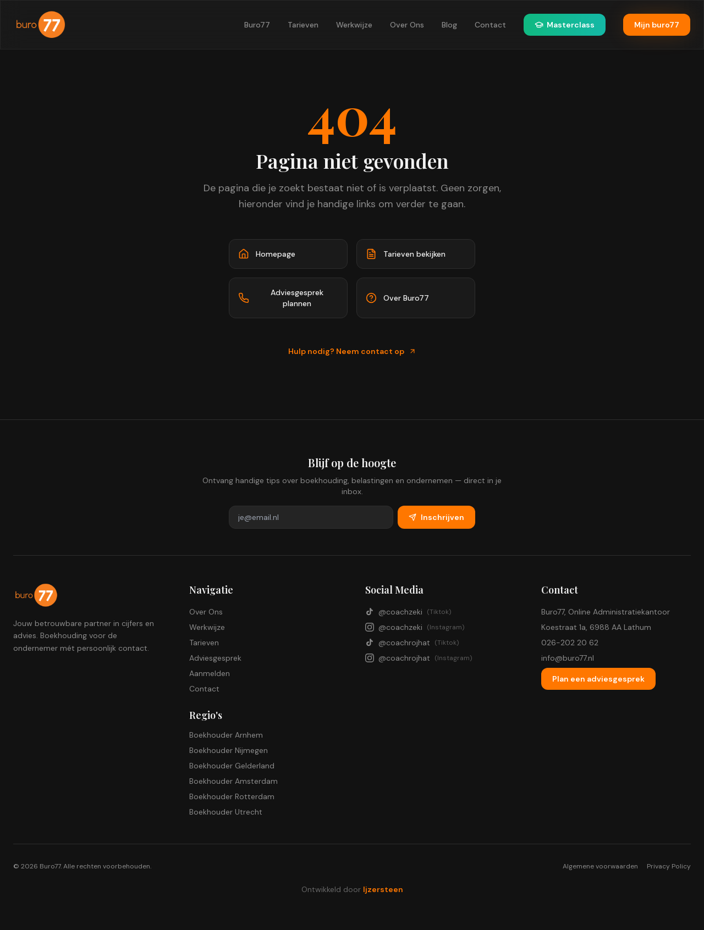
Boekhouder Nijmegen (228, 750)
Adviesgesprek (215, 658)
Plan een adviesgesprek (598, 679)
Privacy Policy (669, 866)
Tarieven (303, 25)
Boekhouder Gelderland (231, 766)
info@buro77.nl (567, 658)
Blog (449, 25)
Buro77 (257, 25)
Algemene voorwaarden (600, 866)
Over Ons (407, 25)
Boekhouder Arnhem (226, 735)
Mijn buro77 (656, 25)
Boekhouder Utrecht (225, 812)
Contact (490, 25)
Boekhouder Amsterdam (233, 781)
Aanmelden (209, 673)
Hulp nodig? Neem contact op (352, 351)
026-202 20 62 (569, 642)
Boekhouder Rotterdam (231, 796)
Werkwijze (354, 25)
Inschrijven (436, 517)
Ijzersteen (383, 889)
